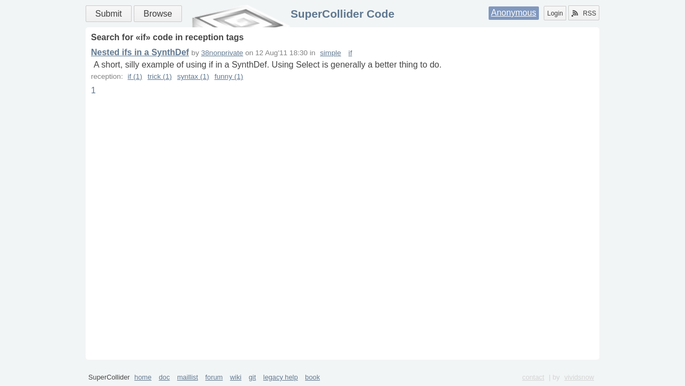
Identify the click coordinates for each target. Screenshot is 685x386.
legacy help (280, 377)
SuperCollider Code (342, 14)
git (252, 377)
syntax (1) (193, 76)
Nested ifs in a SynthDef (140, 52)
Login (554, 13)
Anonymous (514, 12)
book (312, 377)
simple (330, 53)
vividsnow (579, 377)
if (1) (134, 76)
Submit (108, 13)
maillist (187, 377)
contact (533, 377)
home (142, 377)
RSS (584, 13)
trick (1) (160, 76)
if (350, 53)
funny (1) (229, 76)
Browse (157, 13)
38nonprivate (222, 53)
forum (214, 377)
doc (164, 377)
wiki (235, 377)
